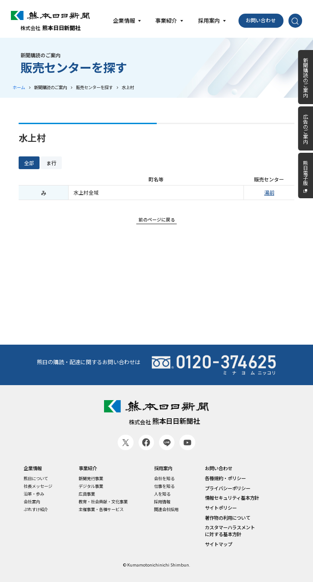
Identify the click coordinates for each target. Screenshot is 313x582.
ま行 (51, 162)
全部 (29, 162)
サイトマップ (218, 544)
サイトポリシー (221, 508)
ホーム (19, 87)
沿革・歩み (34, 494)
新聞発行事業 (91, 479)
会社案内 (32, 502)
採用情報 (162, 502)
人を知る (162, 494)
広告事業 (87, 494)
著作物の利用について (227, 518)
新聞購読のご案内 (50, 87)
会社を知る (164, 479)
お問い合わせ (261, 20)
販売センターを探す (94, 87)
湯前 (269, 192)
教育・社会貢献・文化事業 (103, 502)
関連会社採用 (166, 509)
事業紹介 (88, 468)
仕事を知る (164, 486)
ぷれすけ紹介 (36, 509)
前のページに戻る (157, 219)
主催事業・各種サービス (101, 509)
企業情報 (33, 468)
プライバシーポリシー (227, 488)
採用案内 (163, 468)
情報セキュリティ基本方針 (232, 498)
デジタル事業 (91, 486)
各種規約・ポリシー (225, 478)
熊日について (36, 479)
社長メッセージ (38, 486)
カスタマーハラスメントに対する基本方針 (230, 530)
